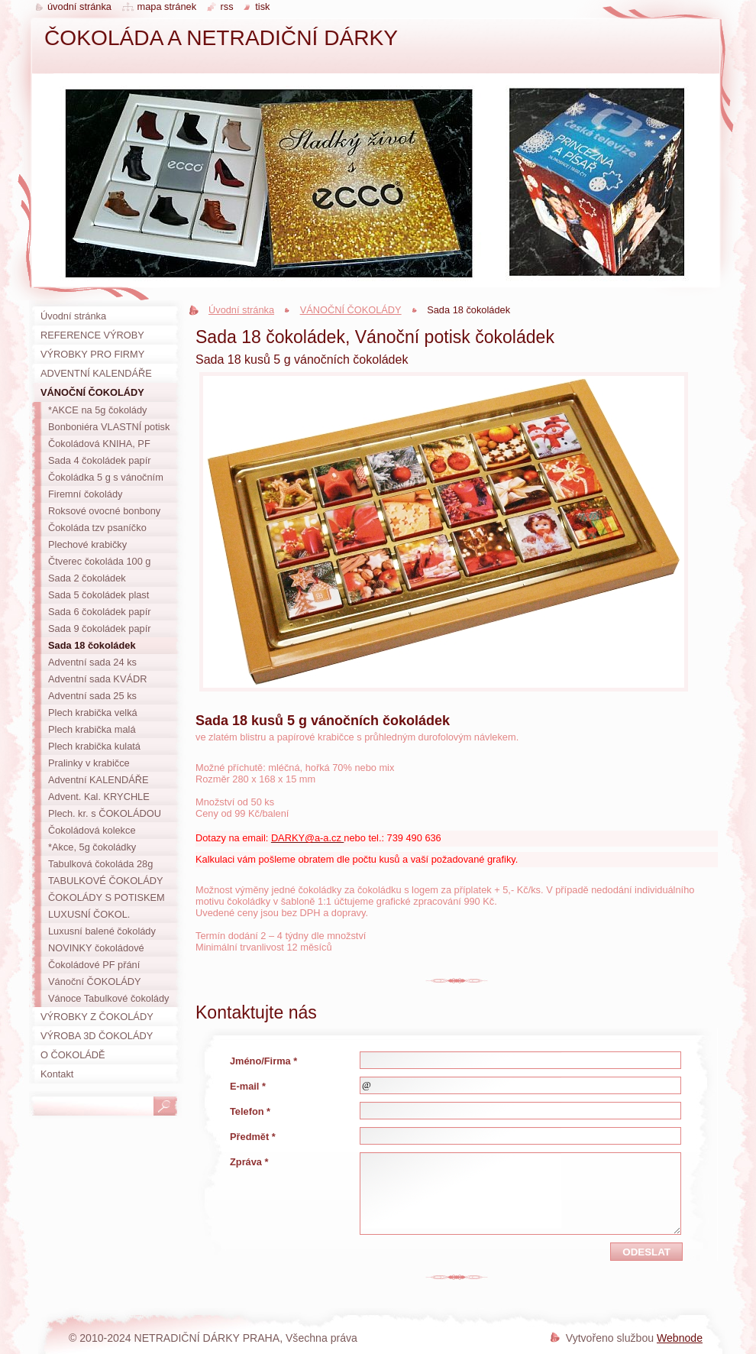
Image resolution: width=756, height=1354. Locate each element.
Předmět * (253, 1136)
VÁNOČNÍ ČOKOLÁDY (351, 310)
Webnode (680, 1338)
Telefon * (250, 1111)
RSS (227, 6)
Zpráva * (249, 1162)
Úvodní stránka (241, 310)
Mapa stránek (167, 6)
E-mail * (248, 1086)
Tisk (262, 6)
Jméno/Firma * (263, 1061)
